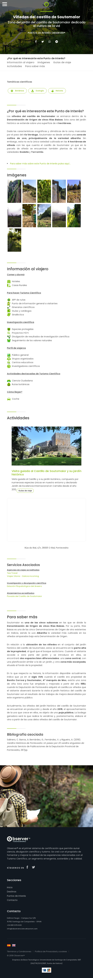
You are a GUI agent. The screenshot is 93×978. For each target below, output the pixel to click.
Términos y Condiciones (19, 951)
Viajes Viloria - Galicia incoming (23, 576)
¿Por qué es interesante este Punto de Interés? (36, 58)
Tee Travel (12, 573)
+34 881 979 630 (14, 925)
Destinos (11, 891)
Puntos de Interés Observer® (46, 32)
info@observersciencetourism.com (22, 928)
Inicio (10, 887)
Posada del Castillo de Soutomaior (24, 596)
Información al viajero (20, 62)
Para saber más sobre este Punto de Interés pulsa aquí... (40, 163)
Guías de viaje (62, 62)
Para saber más (35, 66)
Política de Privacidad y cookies (51, 951)
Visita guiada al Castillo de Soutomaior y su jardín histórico (46, 472)
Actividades (14, 66)
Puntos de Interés (16, 895)
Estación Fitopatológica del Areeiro (24, 586)
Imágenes (44, 62)
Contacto (12, 900)
